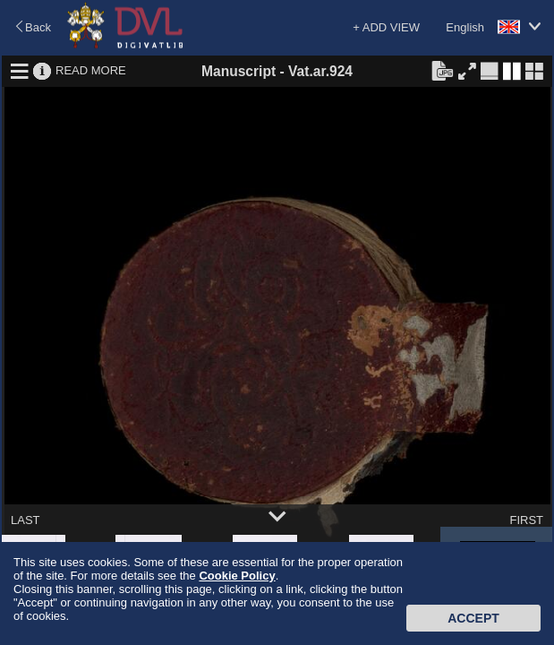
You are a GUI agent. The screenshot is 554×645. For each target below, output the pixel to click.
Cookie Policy (237, 575)
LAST (25, 520)
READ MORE (90, 70)
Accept (473, 618)
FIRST (526, 520)
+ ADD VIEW (386, 27)
